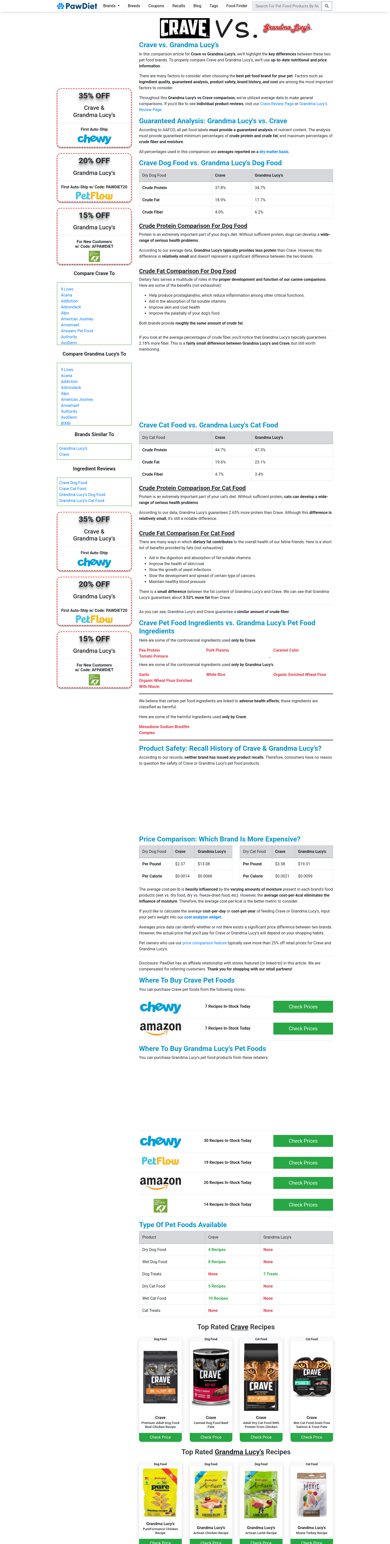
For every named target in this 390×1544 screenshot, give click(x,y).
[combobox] (287, 6)
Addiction (69, 301)
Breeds (134, 5)
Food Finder (236, 5)
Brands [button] (110, 5)
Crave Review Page (277, 103)
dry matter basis (274, 151)
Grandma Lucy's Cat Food (81, 500)
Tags (213, 5)
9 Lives (67, 289)
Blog (197, 5)
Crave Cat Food (72, 488)
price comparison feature (205, 943)
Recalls (178, 5)
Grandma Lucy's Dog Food (82, 494)
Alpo (65, 313)
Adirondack (71, 307)
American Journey (77, 319)
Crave (64, 454)
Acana (66, 295)
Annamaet (70, 325)
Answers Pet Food (77, 331)
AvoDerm (69, 342)
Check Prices (303, 1007)
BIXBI (66, 423)
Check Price (160, 1437)
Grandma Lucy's (73, 448)
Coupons (156, 5)
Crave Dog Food (73, 482)
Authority (69, 336)
